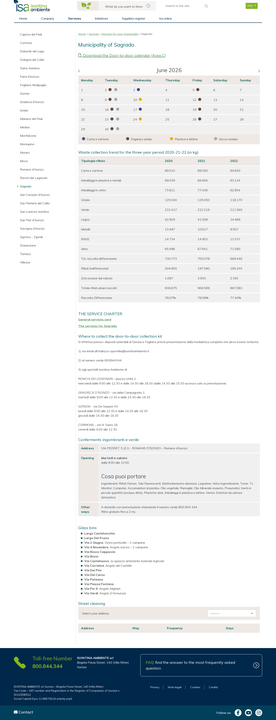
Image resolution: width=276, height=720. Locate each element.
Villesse (25, 262)
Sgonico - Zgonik (31, 237)
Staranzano (28, 245)
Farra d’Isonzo (29, 76)
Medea (25, 127)
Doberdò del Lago (32, 51)
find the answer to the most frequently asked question (190, 665)
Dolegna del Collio (32, 60)
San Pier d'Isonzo (32, 220)
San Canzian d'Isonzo (35, 195)
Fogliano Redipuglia (33, 85)
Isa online (165, 18)
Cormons (26, 43)
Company (47, 18)
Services (74, 18)
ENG (250, 5)
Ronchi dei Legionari (33, 178)
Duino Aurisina (29, 68)
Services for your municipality (120, 34)
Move (24, 161)
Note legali (175, 687)
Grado (24, 110)
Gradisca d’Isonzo (32, 102)
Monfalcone (28, 136)
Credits (213, 687)
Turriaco (25, 254)
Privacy (154, 687)
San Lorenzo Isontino (34, 212)
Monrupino (27, 144)
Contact (23, 712)
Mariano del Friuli (31, 119)
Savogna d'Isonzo (32, 228)
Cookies (195, 687)
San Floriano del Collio (35, 203)
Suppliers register (133, 18)
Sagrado (25, 186)
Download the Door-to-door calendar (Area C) (122, 55)
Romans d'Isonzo (32, 169)
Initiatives (101, 18)
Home (23, 18)
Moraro (25, 152)
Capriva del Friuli (31, 34)
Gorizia (24, 93)
